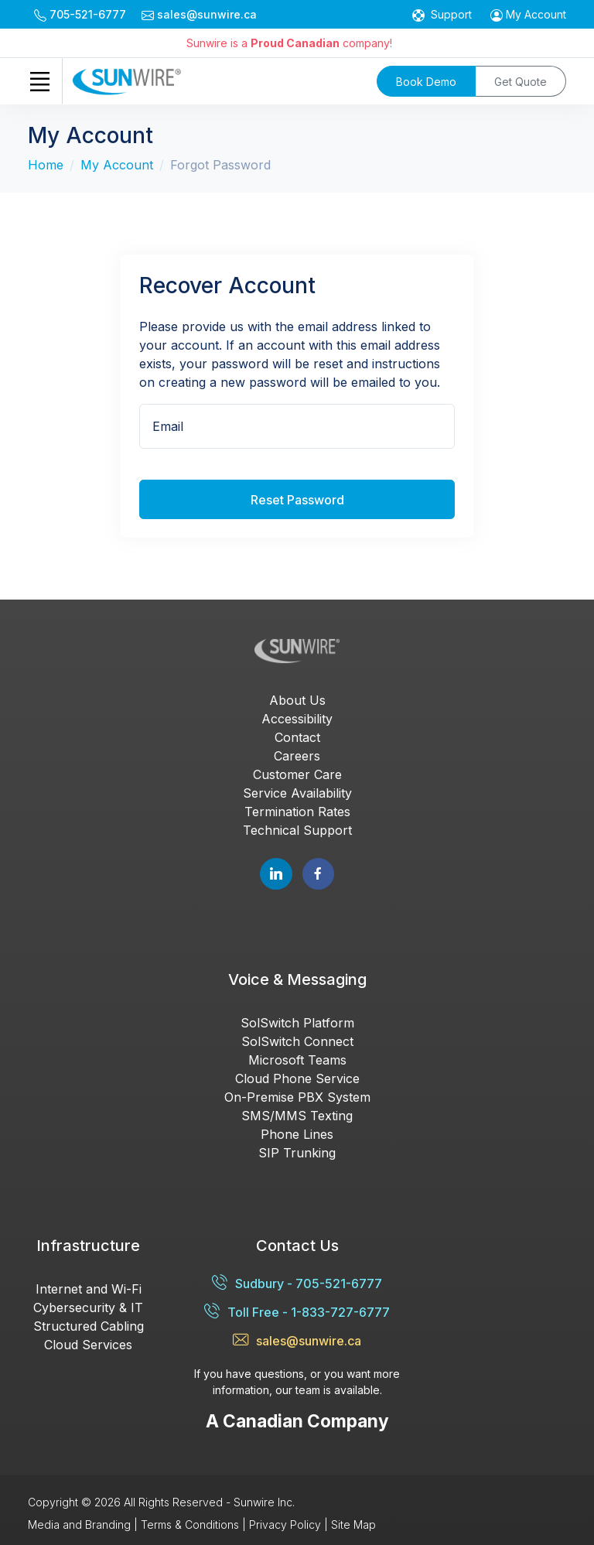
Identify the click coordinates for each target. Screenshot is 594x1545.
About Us (297, 700)
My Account (116, 165)
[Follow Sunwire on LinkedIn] (276, 874)
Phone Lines (297, 1134)
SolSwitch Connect (297, 1041)
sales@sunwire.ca (297, 1340)
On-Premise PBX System (297, 1097)
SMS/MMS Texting (297, 1115)
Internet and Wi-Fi (89, 1289)
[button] (528, 14)
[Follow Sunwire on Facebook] (318, 874)
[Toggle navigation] (39, 81)
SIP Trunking (297, 1152)
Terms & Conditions (190, 1524)
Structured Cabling (88, 1326)
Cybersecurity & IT (88, 1307)
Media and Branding (79, 1524)
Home (45, 165)
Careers (297, 756)
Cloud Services (88, 1344)
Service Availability (297, 793)
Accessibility (297, 718)
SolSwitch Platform (297, 1023)
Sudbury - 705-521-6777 (297, 1283)
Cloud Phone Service (297, 1078)
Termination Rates (297, 811)
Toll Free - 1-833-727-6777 (297, 1311)
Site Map (353, 1524)
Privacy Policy (285, 1524)
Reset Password (297, 500)
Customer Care (297, 774)
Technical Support (297, 830)
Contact (297, 737)
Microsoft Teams (297, 1060)
